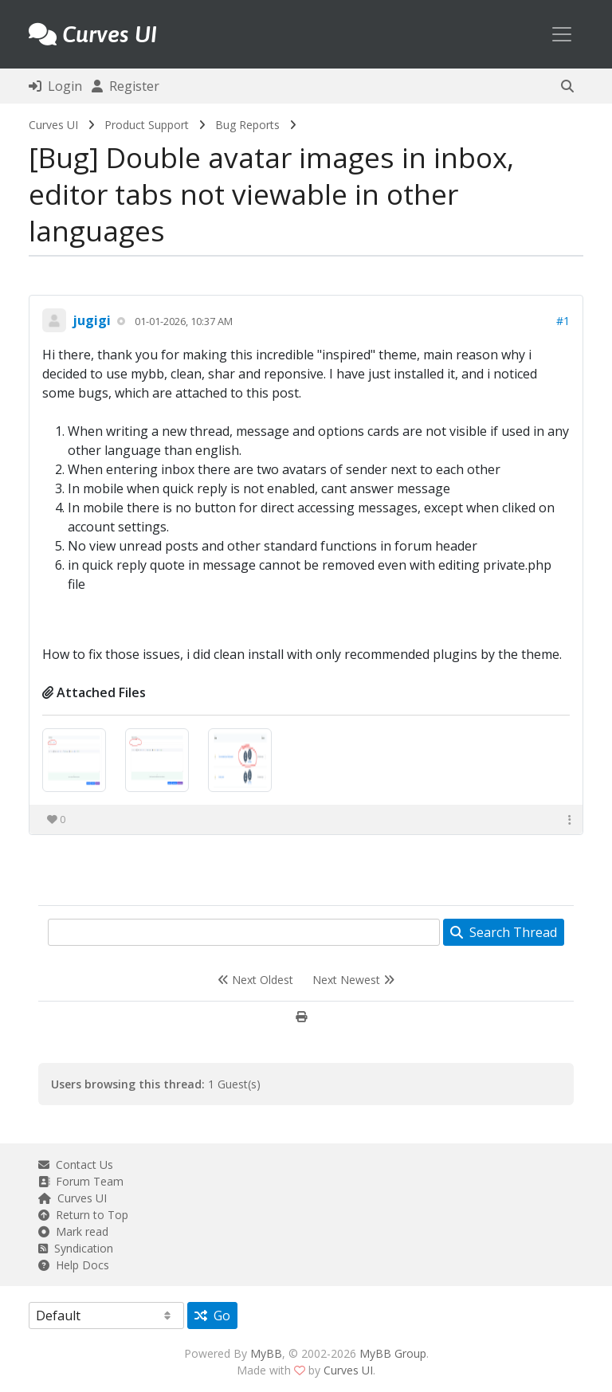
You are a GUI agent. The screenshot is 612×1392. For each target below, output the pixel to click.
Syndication (75, 1248)
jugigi (92, 320)
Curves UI (53, 124)
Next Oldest (255, 979)
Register (125, 86)
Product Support (146, 124)
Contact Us (75, 1164)
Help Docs (73, 1264)
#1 (563, 320)
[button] (567, 86)
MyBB (266, 1353)
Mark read (73, 1231)
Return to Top (83, 1214)
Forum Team (81, 1181)
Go (212, 1315)
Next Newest (353, 979)
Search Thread (503, 932)
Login (55, 86)
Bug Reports (247, 124)
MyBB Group (392, 1353)
